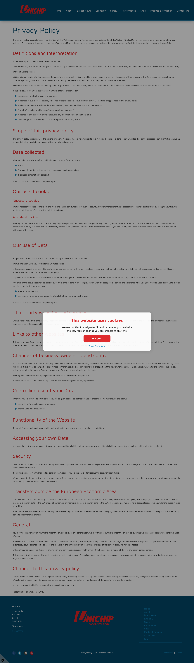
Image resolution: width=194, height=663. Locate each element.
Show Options (97, 346)
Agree (97, 338)
